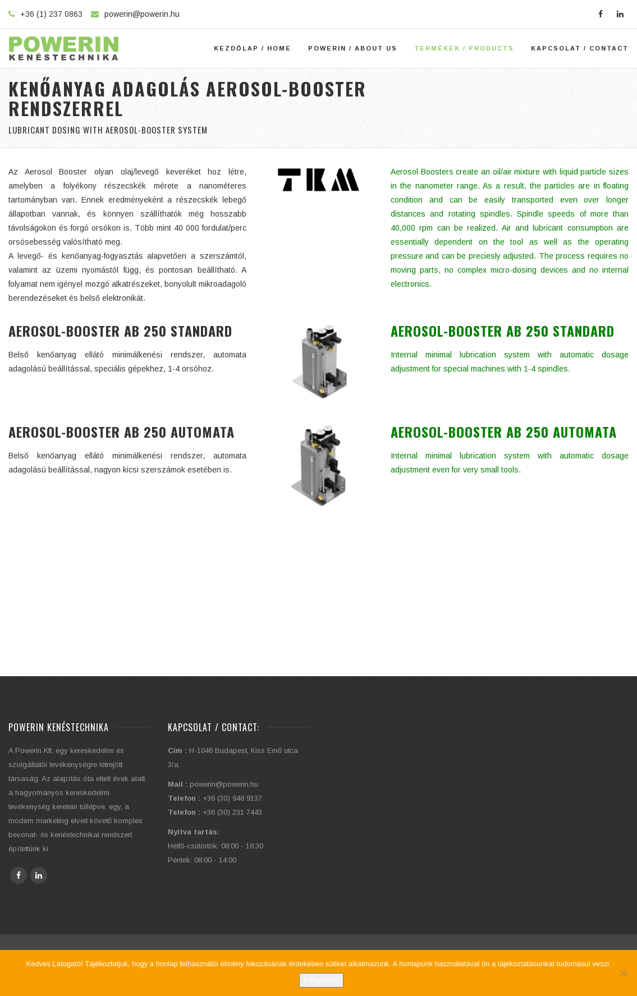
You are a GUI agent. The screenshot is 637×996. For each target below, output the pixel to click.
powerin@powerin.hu (142, 14)
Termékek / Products (464, 48)
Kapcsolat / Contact (580, 48)
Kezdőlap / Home (252, 48)
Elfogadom (321, 980)
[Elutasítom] (623, 973)
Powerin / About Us (352, 48)
